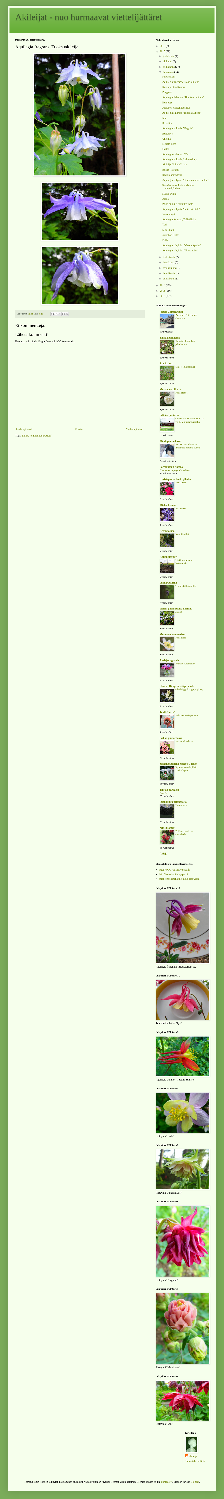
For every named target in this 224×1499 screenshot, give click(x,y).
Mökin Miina (169, 193)
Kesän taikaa (167, 531)
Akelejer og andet (170, 660)
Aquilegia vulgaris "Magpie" (177, 128)
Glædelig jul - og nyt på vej (189, 689)
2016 (163, 46)
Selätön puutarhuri (170, 415)
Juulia (165, 198)
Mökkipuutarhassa (170, 441)
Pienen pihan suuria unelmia (176, 608)
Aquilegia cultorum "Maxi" (177, 154)
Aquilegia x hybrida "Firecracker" (180, 250)
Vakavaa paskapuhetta (186, 715)
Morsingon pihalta (170, 389)
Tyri (164, 224)
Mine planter (167, 827)
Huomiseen (181, 805)
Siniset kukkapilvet (185, 366)
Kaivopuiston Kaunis (173, 87)
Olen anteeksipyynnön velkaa (174, 470)
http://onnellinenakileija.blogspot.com (179, 878)
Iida (164, 118)
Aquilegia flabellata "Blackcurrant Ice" (183, 97)
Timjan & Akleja (169, 789)
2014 (163, 285)
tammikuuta (169, 278)
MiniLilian (168, 229)
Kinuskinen (168, 76)
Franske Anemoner (185, 663)
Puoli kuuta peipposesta (173, 801)
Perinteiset (180, 508)
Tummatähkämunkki (185, 585)
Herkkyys (167, 133)
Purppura (167, 92)
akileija (193, 1456)
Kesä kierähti (182, 534)
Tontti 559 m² (167, 712)
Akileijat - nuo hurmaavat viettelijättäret (88, 17)
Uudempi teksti (24, 429)
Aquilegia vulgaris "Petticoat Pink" (181, 209)
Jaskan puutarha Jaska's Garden (178, 763)
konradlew (166, 1481)
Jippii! (178, 611)
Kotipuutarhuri (168, 556)
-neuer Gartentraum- (172, 311)
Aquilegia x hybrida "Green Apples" (181, 245)
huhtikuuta (169, 262)
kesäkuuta (168, 72)
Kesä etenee (181, 392)
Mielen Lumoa (168, 505)
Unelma (166, 138)
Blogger (195, 1481)
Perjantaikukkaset (184, 741)
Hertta (165, 149)
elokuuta (168, 61)
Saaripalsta (166, 363)
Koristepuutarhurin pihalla (175, 479)
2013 (163, 290)
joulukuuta (169, 56)
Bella (165, 240)
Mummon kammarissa (172, 634)
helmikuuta (169, 273)
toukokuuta (169, 257)
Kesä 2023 (180, 482)
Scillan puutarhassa (171, 738)
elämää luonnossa (170, 337)
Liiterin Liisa (169, 143)
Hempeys (167, 102)
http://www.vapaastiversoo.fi (174, 869)
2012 (163, 296)
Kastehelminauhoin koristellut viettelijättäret (178, 187)
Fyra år (163, 793)
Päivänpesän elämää (171, 467)
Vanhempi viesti (134, 429)
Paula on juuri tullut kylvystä (177, 204)
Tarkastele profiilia (195, 1461)
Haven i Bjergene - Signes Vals (177, 686)
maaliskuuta (169, 268)
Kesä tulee (180, 637)
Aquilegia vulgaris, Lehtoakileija (179, 159)
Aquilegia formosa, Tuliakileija (179, 219)
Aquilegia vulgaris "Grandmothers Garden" (185, 180)
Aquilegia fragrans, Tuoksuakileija (180, 82)
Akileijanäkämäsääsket (174, 164)
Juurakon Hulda (170, 235)
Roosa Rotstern (170, 169)
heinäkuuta (169, 66)
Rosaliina (167, 123)
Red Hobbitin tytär (172, 175)
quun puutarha (168, 582)
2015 (163, 51)
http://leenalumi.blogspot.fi (173, 874)
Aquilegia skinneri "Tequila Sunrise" (181, 112)
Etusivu (79, 429)
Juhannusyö (168, 214)
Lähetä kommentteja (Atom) (37, 435)
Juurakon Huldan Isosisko (176, 107)
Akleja (163, 853)
